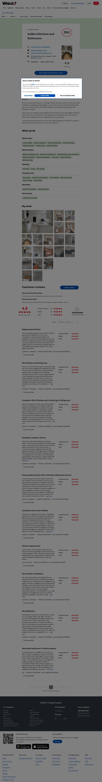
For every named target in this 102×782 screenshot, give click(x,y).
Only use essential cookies (67, 95)
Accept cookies (45, 95)
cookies (32, 84)
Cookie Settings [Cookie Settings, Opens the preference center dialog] (28, 95)
